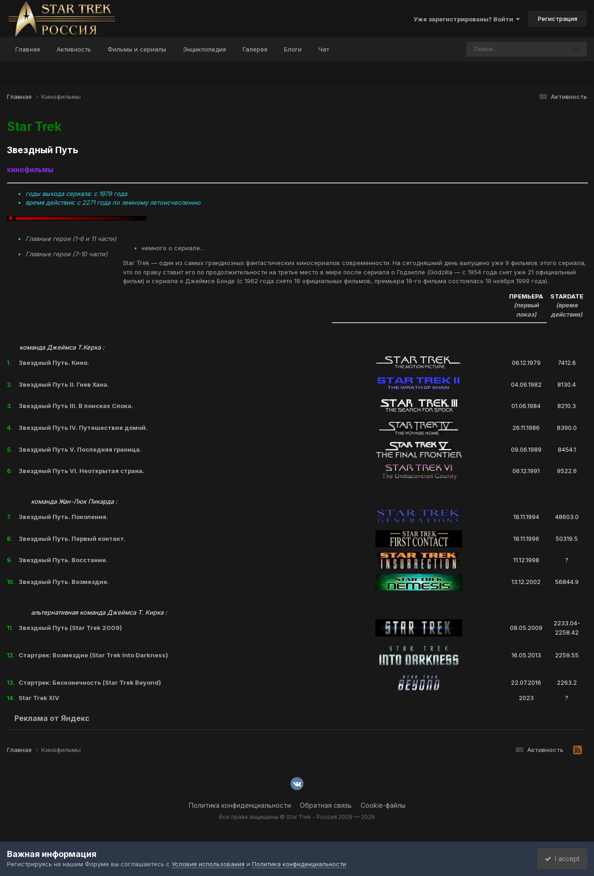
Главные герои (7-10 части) (67, 254)
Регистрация (557, 18)
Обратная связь (326, 805)
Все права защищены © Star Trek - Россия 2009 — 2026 (297, 816)
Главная (27, 49)
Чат (323, 49)
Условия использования (208, 864)
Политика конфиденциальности (240, 805)
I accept (559, 859)
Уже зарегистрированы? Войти (466, 19)
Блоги (293, 49)
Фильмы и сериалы (137, 49)
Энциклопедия (204, 49)
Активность (74, 49)
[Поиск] (499, 49)
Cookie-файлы (383, 805)
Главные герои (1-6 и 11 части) (71, 238)
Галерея (255, 49)
